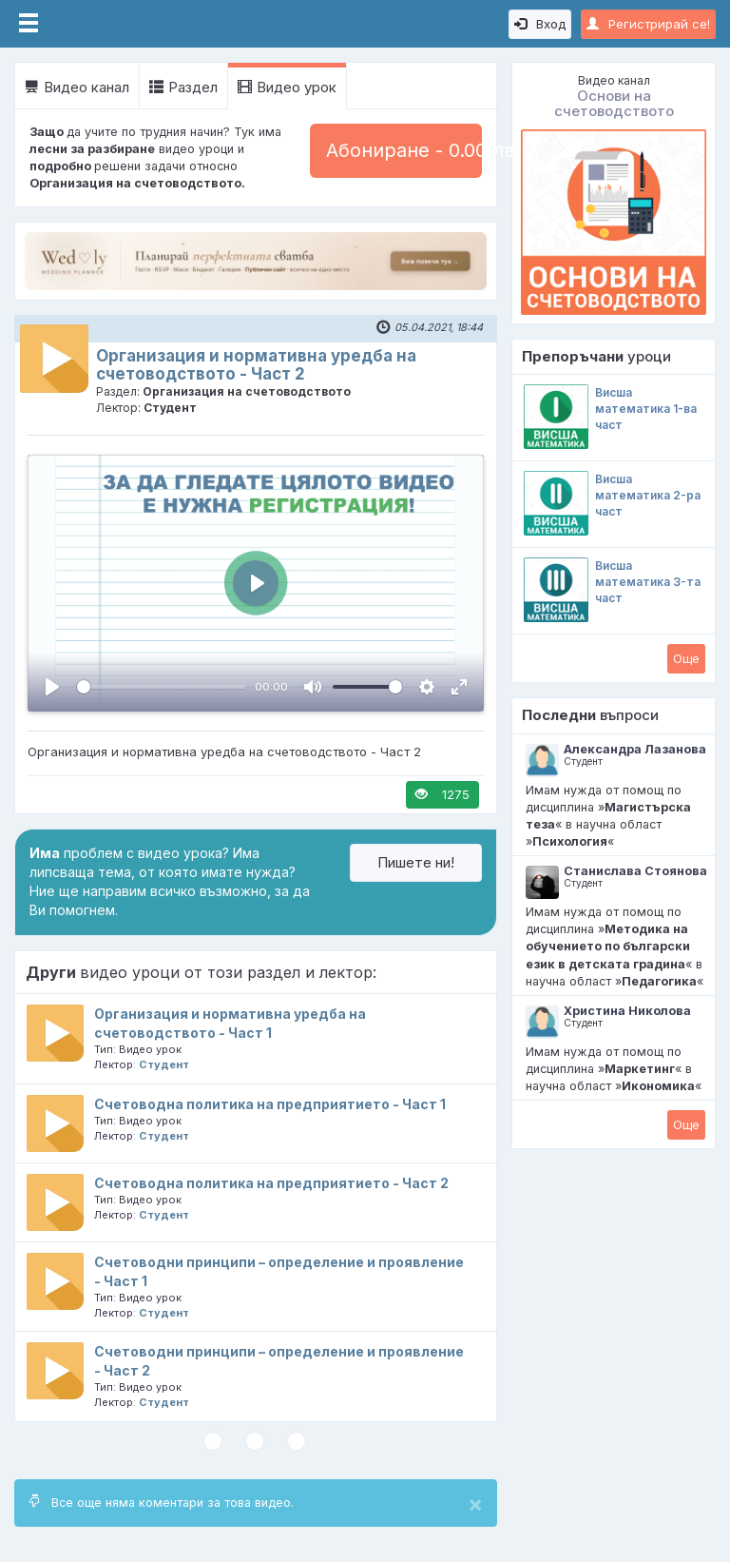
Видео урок (287, 87)
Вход (540, 23)
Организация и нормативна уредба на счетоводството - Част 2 (256, 364)
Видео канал (77, 87)
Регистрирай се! (648, 23)
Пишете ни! (415, 862)
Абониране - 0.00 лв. (404, 150)
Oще (686, 658)
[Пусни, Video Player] (52, 687)
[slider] (161, 686)
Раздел (183, 87)
